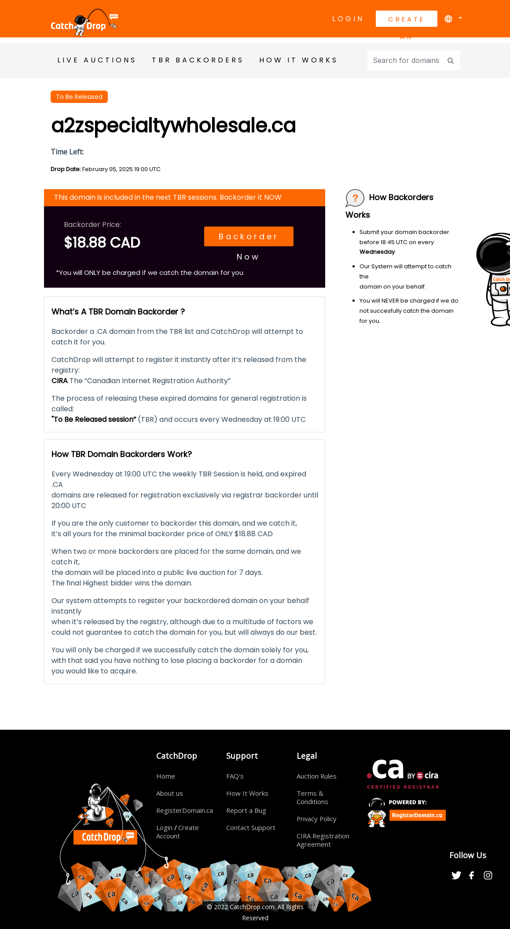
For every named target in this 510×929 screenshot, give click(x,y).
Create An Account (406, 21)
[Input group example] (405, 60)
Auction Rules (317, 776)
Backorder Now (248, 238)
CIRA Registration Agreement (323, 840)
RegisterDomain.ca (184, 810)
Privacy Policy (317, 818)
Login (348, 19)
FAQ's (235, 776)
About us (169, 793)
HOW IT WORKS (298, 60)
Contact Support (250, 827)
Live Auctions (97, 60)
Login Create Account (177, 831)
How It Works (247, 793)
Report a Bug (246, 810)
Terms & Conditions (312, 797)
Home (165, 776)
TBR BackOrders (198, 60)
